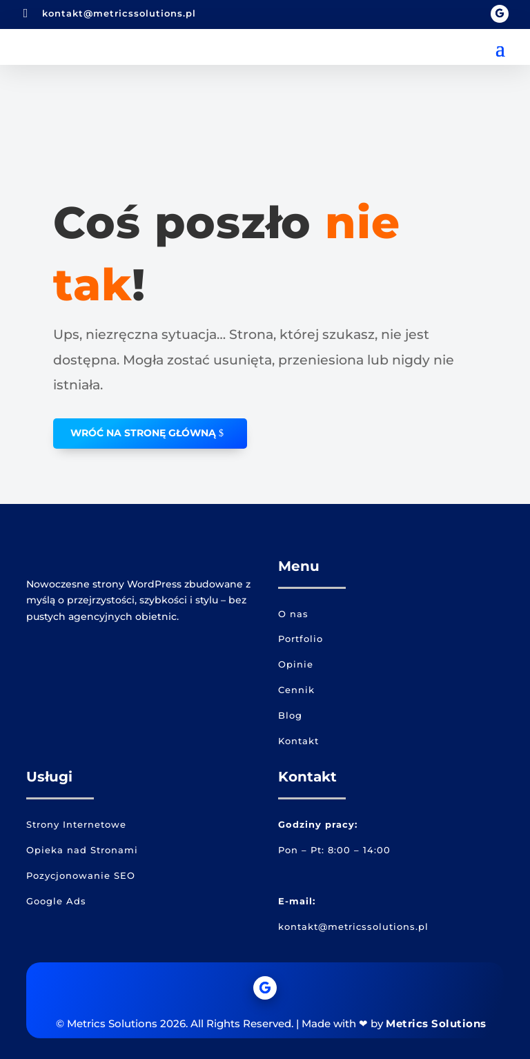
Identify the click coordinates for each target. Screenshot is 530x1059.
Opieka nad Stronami (82, 849)
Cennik (296, 689)
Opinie (295, 664)
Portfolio (300, 638)
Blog (290, 715)
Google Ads (56, 900)
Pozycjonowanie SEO (80, 875)
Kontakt (298, 740)
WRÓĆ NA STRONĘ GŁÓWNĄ (143, 433)
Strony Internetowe (76, 824)
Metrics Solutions (436, 1023)
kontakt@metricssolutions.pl (119, 13)
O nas (293, 613)
